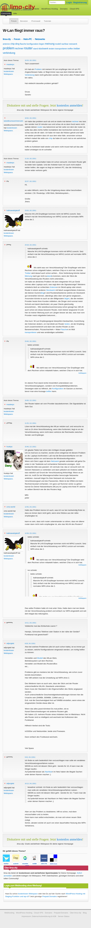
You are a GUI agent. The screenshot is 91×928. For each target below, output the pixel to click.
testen (52, 48)
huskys (9, 447)
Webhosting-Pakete (31, 9)
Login (69, 2)
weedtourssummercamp (14, 121)
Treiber (28, 273)
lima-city (7, 39)
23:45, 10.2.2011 (30, 341)
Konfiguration (57, 389)
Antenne (53, 287)
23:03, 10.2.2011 (30, 210)
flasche (23, 44)
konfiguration (33, 44)
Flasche (64, 329)
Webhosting (9, 913)
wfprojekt (10, 643)
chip (12, 44)
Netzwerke (40, 39)
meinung (49, 43)
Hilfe (15, 13)
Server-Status (63, 916)
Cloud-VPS (74, 9)
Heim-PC (27, 39)
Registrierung (80, 2)
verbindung (9, 53)
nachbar (64, 44)
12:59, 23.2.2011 (30, 533)
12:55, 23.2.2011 (30, 507)
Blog (85, 913)
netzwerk (73, 44)
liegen (41, 44)
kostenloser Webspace (10, 9)
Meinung (28, 276)
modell (58, 44)
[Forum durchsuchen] (57, 2)
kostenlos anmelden (69, 105)
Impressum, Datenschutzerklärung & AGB (39, 916)
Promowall (35, 21)
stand (35, 49)
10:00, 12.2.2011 (30, 400)
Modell (40, 658)
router (28, 48)
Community (6, 13)
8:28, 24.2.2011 (30, 643)
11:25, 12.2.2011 (30, 423)
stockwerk (43, 48)
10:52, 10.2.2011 (30, 118)
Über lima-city (75, 913)
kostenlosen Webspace (28, 894)
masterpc (10, 64)
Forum (14, 21)
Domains (64, 9)
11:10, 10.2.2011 (30, 158)
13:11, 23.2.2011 (30, 623)
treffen (70, 49)
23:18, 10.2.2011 (30, 245)
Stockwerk (50, 290)
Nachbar (48, 772)
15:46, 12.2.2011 (30, 446)
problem (8, 48)
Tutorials (47, 21)
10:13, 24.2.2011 (30, 783)
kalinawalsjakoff (13, 210)
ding (17, 44)
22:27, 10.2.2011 (30, 181)
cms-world (11, 507)
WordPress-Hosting (49, 9)
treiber (77, 48)
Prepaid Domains (49, 896)
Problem (38, 69)
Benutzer (24, 21)
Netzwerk (55, 461)
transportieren (61, 49)
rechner (19, 48)
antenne (6, 44)
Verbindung (30, 75)
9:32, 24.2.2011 (30, 757)
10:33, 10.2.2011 (30, 60)
